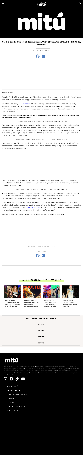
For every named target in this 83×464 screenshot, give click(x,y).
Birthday (33, 246)
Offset (54, 246)
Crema (41, 337)
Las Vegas (47, 246)
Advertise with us (16, 407)
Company (11, 398)
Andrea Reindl (43, 48)
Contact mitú (13, 411)
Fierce (41, 324)
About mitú (12, 386)
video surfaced (24, 104)
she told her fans (33, 208)
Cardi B (40, 246)
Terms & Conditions (17, 394)
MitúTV (41, 330)
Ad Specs (11, 402)
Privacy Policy (14, 390)
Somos (41, 343)
